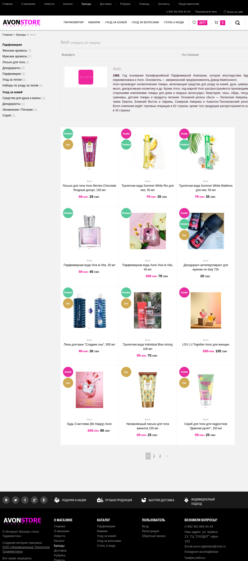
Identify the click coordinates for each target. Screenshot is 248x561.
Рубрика (125, 3)
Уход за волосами (109, 541)
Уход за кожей (106, 536)
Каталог (68, 3)
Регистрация (150, 531)
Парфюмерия (106, 526)
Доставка (105, 3)
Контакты (164, 3)
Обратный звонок (153, 536)
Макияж (102, 531)
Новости (49, 3)
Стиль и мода (106, 545)
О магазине (28, 3)
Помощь (144, 3)
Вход (145, 526)
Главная (7, 3)
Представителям (188, 3)
